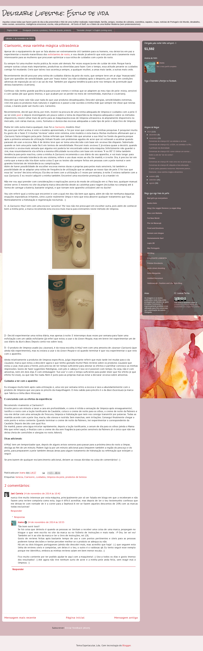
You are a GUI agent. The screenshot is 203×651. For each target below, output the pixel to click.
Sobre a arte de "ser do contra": (161, 155)
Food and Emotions (155, 228)
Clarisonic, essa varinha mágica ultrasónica (166, 172)
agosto (152, 183)
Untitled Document (155, 278)
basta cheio (152, 203)
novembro (153, 138)
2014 (149, 132)
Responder (16, 510)
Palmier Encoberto (155, 263)
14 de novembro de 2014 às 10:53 (46, 522)
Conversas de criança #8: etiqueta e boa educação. (169, 165)
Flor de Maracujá (154, 223)
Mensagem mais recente (20, 617)
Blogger (126, 645)
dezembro (153, 135)
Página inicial (12, 30)
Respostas (19, 517)
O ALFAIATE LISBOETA (157, 258)
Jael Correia (17, 493)
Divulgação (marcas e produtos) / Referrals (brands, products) (47, 30)
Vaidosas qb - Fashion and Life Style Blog (164, 283)
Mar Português (153, 248)
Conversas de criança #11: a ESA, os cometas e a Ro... (170, 145)
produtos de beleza (76, 477)
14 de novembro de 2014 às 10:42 (42, 493)
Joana (21, 522)
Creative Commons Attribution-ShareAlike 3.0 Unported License (187, 306)
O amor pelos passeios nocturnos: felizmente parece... (170, 168)
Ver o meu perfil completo (166, 66)
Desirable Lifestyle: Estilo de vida (55, 13)
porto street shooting (156, 268)
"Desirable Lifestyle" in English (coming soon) (94, 30)
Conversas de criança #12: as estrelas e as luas (167, 141)
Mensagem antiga (126, 617)
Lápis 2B (151, 243)
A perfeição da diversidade (159, 148)
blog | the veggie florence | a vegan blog (164, 208)
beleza (19, 477)
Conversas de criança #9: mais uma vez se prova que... (170, 162)
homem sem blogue (155, 233)
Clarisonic (59, 127)
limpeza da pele (55, 477)
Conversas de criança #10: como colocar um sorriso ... (170, 151)
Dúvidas (152, 158)
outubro (152, 176)
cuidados (41, 477)
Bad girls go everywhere (157, 198)
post (19, 115)
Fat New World (153, 218)
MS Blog (150, 253)
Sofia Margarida (154, 273)
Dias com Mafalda (154, 213)
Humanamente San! (155, 238)
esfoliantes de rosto (59, 54)
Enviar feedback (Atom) (77, 628)
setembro (153, 180)
